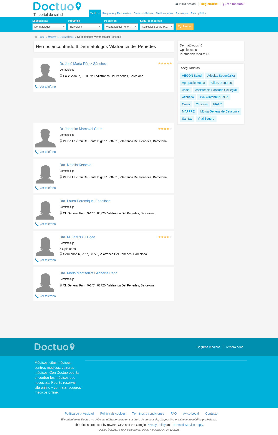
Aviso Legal (191, 413)
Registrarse (209, 4)
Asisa (185, 90)
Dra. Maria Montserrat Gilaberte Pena (88, 273)
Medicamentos (164, 13)
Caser (186, 104)
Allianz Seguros (221, 82)
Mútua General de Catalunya (219, 111)
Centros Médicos (143, 13)
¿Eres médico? (234, 4)
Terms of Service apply (187, 425)
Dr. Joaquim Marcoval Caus (81, 129)
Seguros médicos (151, 21)
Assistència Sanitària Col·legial (216, 90)
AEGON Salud (192, 75)
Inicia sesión (187, 4)
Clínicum (201, 104)
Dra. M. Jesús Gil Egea (77, 237)
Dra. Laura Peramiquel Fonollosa (85, 201)
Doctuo (58, 6)
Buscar (186, 26)
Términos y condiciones (148, 413)
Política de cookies (113, 413)
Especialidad (40, 21)
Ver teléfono (48, 86)
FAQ (173, 413)
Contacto (211, 413)
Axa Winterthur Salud (213, 97)
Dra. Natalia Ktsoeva (75, 165)
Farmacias (182, 13)
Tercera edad (234, 347)
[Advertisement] (103, 108)
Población (110, 21)
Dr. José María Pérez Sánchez (83, 64)
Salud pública (198, 13)
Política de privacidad (79, 413)
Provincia (74, 21)
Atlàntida (188, 97)
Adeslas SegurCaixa (221, 75)
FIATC (217, 104)
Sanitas (187, 118)
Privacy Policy (156, 425)
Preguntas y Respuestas (117, 13)
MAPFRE (188, 111)
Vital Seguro (206, 118)
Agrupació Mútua (193, 82)
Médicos (95, 13)
